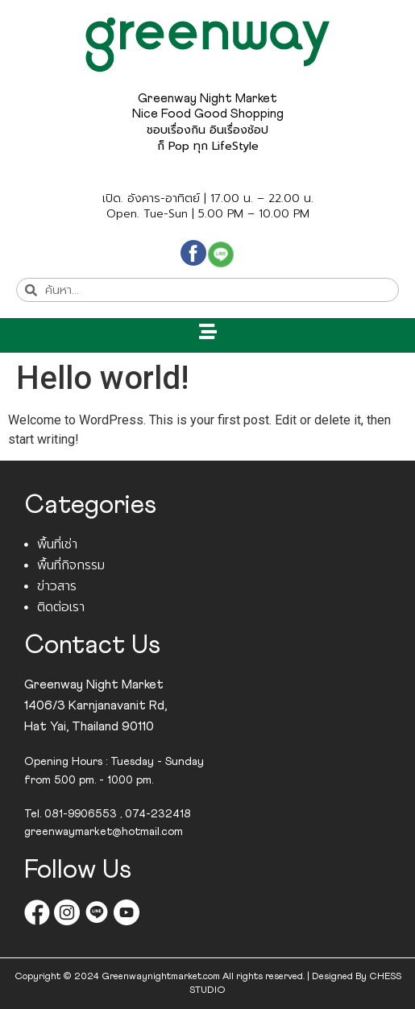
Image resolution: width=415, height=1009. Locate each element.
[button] (207, 331)
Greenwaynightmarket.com (161, 977)
